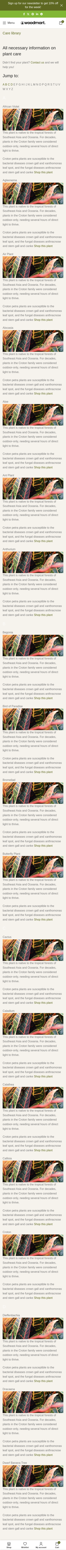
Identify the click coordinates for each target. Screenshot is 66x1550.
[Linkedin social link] (37, 14)
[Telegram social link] (41, 14)
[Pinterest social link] (32, 14)
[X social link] (28, 14)
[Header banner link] (27, 5)
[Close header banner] (61, 5)
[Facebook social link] (24, 14)
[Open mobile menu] (8, 22)
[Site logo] (33, 22)
